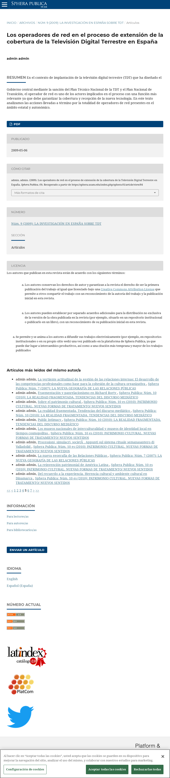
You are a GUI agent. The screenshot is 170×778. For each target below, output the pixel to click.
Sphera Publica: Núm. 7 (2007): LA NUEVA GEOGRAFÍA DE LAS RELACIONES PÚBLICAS (87, 386)
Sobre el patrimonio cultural (60, 402)
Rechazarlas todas (147, 771)
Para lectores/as (18, 516)
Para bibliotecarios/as (22, 530)
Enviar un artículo (27, 550)
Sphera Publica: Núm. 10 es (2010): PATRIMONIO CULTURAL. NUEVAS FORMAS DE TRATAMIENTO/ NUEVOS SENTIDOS (86, 404)
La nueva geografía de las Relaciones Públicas (73, 455)
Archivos (27, 22)
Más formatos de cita (29, 192)
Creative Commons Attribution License (127, 289)
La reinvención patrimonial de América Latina (73, 465)
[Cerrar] (163, 759)
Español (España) (20, 586)
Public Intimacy (50, 419)
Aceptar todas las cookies (107, 771)
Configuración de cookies (25, 771)
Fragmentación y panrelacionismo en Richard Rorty (77, 393)
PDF (16, 124)
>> (37, 490)
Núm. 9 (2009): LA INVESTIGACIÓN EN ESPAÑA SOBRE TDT (80, 22)
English (12, 579)
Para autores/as (17, 523)
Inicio (11, 22)
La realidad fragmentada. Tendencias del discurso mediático (84, 411)
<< (8, 490)
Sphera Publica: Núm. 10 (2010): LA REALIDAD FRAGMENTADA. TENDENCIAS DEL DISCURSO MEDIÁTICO (86, 395)
